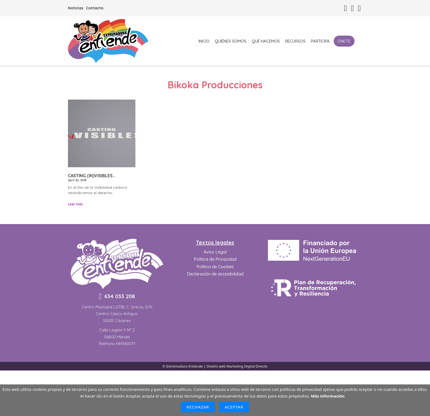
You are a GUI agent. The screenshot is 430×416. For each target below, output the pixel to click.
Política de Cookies (215, 266)
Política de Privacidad (215, 259)
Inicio (204, 41)
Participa (320, 41)
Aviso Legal (215, 252)
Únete (344, 41)
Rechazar (198, 407)
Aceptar (234, 407)
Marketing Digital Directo (247, 366)
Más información (328, 396)
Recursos (295, 41)
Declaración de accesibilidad (215, 274)
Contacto (94, 8)
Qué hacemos (266, 41)
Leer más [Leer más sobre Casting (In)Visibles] (75, 204)
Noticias (75, 8)
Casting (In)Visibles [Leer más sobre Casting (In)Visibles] (90, 175)
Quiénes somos (230, 41)
